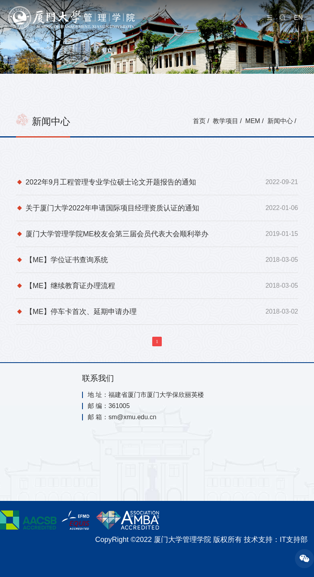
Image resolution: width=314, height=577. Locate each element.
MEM (252, 121)
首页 (199, 121)
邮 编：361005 (109, 406)
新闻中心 (280, 121)
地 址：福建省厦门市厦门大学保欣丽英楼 (146, 395)
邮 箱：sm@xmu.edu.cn (122, 417)
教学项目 (225, 121)
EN (298, 17)
